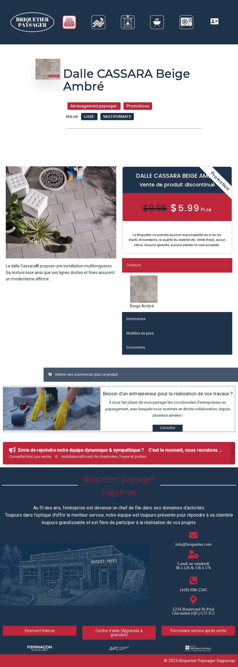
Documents (135, 347)
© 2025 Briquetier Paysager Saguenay (199, 660)
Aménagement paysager (94, 106)
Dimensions (136, 319)
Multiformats (117, 116)
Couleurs (133, 265)
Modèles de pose (140, 333)
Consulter (167, 428)
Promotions (137, 106)
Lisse (89, 116)
